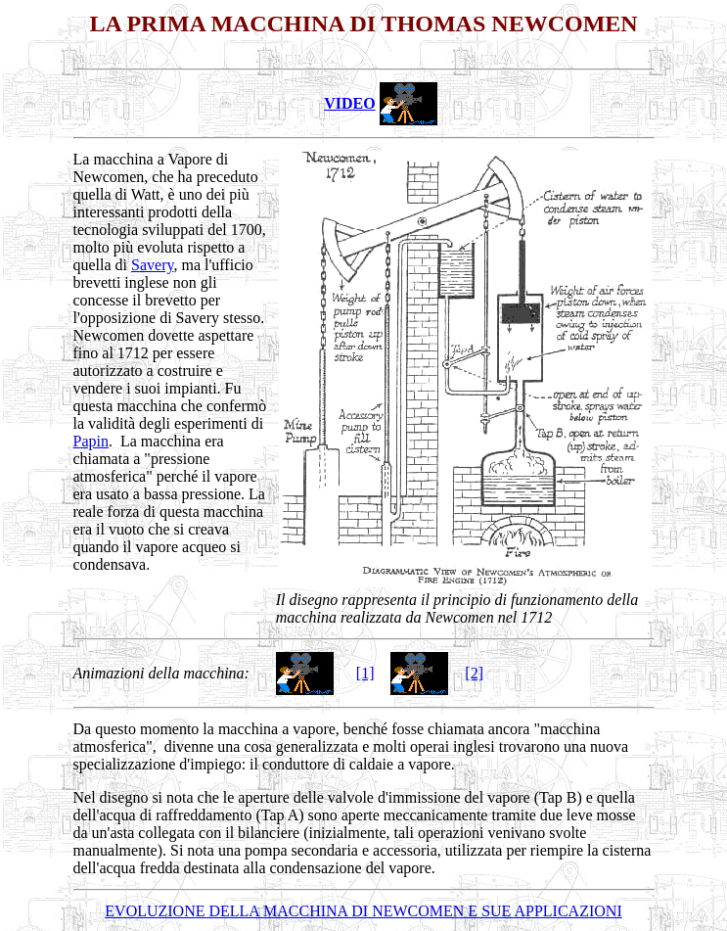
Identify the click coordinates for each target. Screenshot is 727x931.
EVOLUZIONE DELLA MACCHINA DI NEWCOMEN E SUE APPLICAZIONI (363, 911)
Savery (152, 264)
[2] (474, 673)
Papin (91, 441)
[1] (365, 673)
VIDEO (349, 103)
